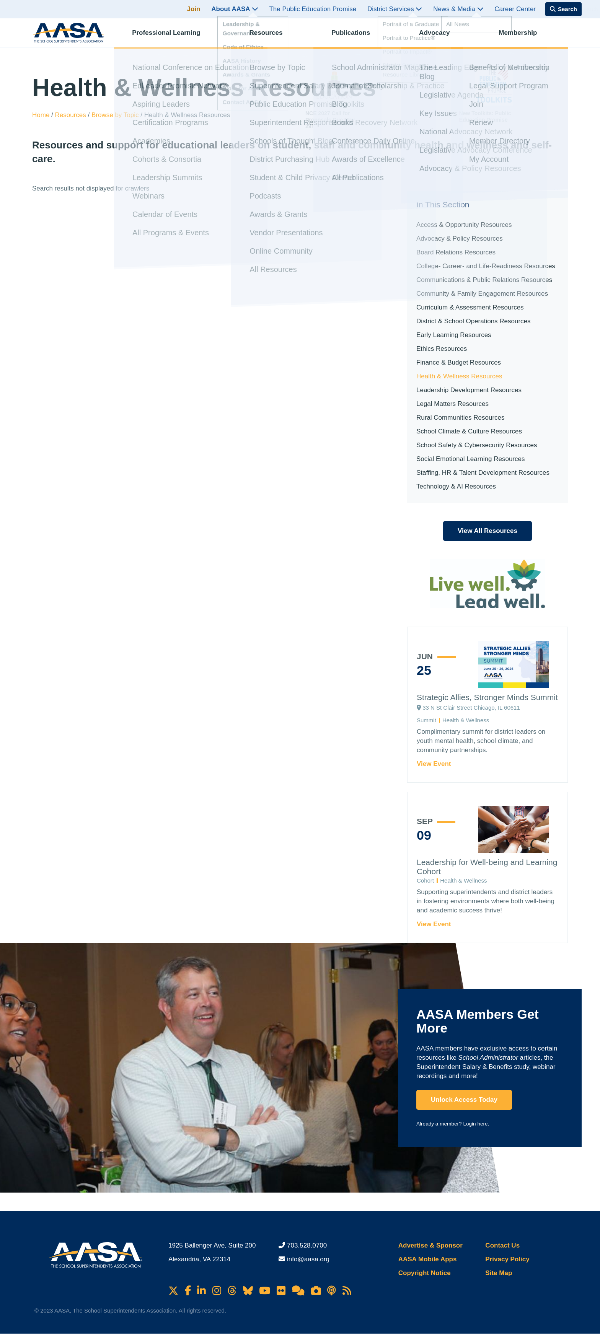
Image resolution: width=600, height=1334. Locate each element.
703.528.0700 (307, 1245)
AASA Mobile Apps (427, 1259)
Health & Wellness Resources (459, 376)
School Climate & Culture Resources (469, 431)
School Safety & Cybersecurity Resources (476, 445)
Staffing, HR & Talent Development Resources (482, 472)
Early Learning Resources (453, 335)
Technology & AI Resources (456, 486)
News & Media (458, 9)
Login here (475, 1124)
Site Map (498, 1273)
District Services (394, 9)
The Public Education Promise (312, 9)
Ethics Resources (441, 348)
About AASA (234, 9)
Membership (524, 36)
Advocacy (441, 36)
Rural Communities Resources (460, 417)
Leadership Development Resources (469, 390)
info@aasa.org (308, 1259)
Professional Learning (173, 36)
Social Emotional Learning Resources (470, 459)
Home (41, 115)
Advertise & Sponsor (430, 1245)
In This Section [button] (443, 204)
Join (194, 9)
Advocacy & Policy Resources (459, 238)
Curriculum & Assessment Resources (470, 307)
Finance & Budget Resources (458, 362)
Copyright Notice (424, 1273)
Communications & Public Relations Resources (484, 279)
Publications (357, 36)
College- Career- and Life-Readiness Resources (485, 266)
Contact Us (502, 1245)
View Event (434, 763)
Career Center (515, 9)
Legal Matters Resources (452, 403)
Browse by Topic (115, 115)
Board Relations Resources (456, 252)
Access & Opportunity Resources (464, 224)
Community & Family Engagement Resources (482, 293)
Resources (272, 36)
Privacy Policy (507, 1259)
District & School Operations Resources (473, 321)
